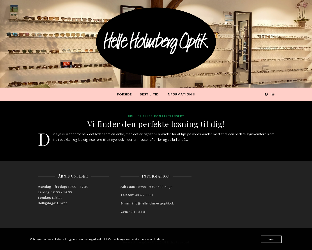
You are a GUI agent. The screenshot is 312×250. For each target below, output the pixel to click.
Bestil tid (149, 94)
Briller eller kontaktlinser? (156, 116)
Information (179, 94)
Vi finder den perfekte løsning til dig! (156, 123)
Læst (271, 239)
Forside (124, 94)
